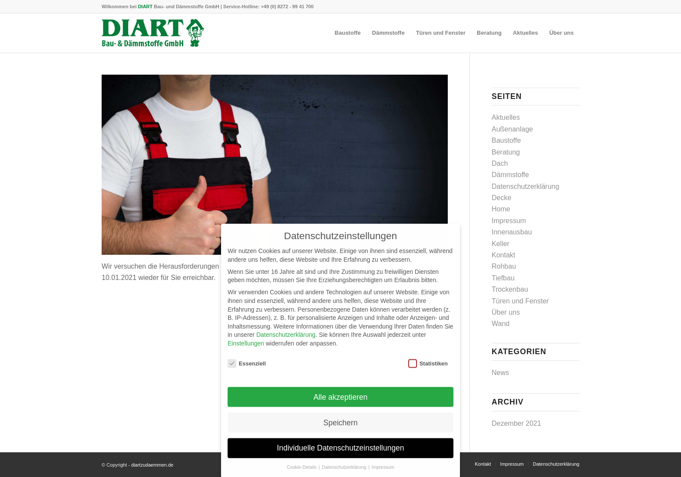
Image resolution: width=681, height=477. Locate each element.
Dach (500, 163)
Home (501, 209)
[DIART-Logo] (153, 33)
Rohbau (504, 266)
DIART (145, 6)
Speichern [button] (341, 428)
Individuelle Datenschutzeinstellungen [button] (340, 454)
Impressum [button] (383, 473)
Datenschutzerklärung (525, 186)
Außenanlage (512, 129)
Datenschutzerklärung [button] (344, 473)
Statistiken (428, 370)
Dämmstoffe (510, 174)
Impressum (509, 220)
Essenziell (247, 370)
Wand (500, 323)
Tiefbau (503, 278)
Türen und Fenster (520, 301)
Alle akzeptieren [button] (341, 403)
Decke (501, 197)
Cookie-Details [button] (302, 473)
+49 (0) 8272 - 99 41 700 (287, 6)
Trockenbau (510, 289)
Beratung (506, 152)
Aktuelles (506, 117)
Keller (500, 243)
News (500, 372)
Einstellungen (246, 349)
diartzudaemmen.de (152, 464)
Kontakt (503, 255)
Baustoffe (506, 140)
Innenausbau (512, 232)
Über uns (506, 312)
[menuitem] (348, 33)
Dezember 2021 (516, 423)
